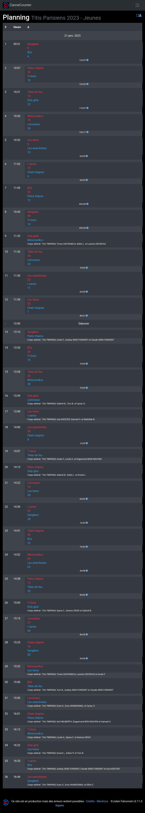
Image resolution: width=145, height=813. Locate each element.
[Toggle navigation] (137, 5)
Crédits (90, 801)
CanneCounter (17, 5)
